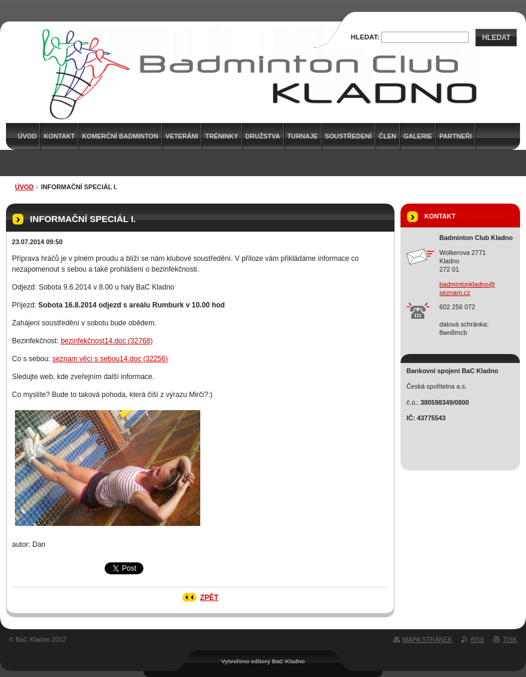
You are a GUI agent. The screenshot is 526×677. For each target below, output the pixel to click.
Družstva (263, 136)
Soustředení (348, 136)
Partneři (455, 136)
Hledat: (365, 37)
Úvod (24, 186)
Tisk (510, 639)
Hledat (496, 37)
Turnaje (303, 136)
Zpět (209, 597)
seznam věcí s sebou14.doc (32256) (109, 359)
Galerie (417, 136)
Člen (387, 136)
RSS (477, 639)
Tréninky (221, 136)
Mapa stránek (427, 639)
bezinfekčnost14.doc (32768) (106, 341)
